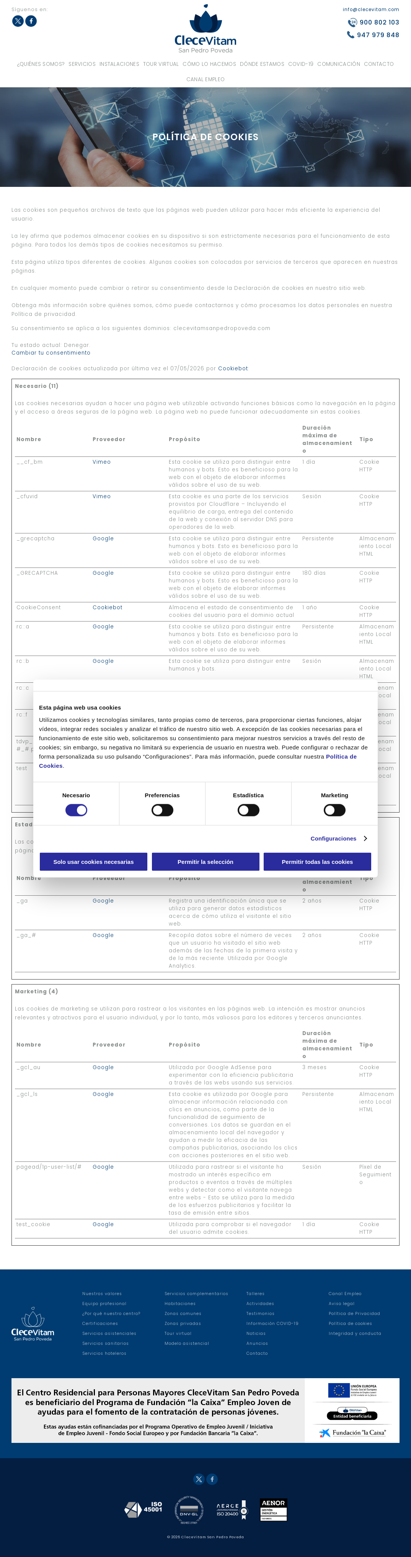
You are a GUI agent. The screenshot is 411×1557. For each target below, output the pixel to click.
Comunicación (338, 64)
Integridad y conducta (355, 1333)
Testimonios (260, 1314)
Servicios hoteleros (104, 1353)
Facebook (31, 21)
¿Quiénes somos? (41, 64)
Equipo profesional (104, 1304)
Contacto (379, 64)
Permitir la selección (205, 861)
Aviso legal (342, 1304)
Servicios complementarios (196, 1294)
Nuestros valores (102, 1294)
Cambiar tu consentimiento (51, 353)
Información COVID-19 (272, 1323)
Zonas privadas (183, 1323)
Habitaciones (180, 1304)
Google (103, 538)
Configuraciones (334, 838)
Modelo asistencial (187, 1343)
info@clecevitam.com (371, 10)
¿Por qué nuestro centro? (111, 1314)
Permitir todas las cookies (317, 861)
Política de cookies (350, 1323)
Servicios (82, 64)
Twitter (18, 21)
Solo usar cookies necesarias (93, 861)
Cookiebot (233, 368)
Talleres (255, 1294)
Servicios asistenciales (109, 1333)
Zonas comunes (183, 1314)
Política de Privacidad (354, 1314)
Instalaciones (119, 64)
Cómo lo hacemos (209, 64)
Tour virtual (161, 64)
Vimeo (102, 462)
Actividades (260, 1304)
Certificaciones (100, 1323)
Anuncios (257, 1343)
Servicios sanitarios (105, 1343)
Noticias (256, 1333)
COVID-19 (300, 64)
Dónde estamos (262, 64)
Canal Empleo (205, 79)
